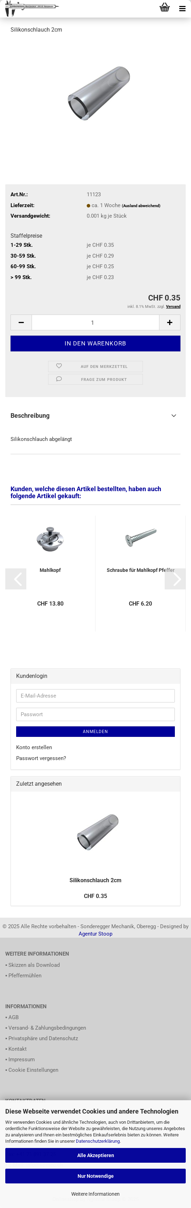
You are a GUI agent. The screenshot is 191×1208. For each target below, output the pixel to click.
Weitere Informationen (95, 1194)
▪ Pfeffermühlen (23, 975)
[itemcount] (95, 322)
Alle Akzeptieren (95, 1155)
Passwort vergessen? (41, 758)
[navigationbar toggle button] (182, 9)
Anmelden (95, 731)
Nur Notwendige (96, 1176)
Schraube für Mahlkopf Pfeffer (140, 570)
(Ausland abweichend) (141, 206)
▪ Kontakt (16, 1049)
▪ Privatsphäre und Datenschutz (41, 1038)
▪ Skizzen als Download (32, 965)
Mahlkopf (50, 570)
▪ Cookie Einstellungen (31, 1070)
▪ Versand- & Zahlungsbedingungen (45, 1028)
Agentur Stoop (95, 934)
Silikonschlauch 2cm (95, 880)
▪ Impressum (20, 1059)
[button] (15, 578)
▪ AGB (12, 1017)
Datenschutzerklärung (98, 1141)
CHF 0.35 (95, 896)
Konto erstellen (34, 747)
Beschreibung (30, 415)
